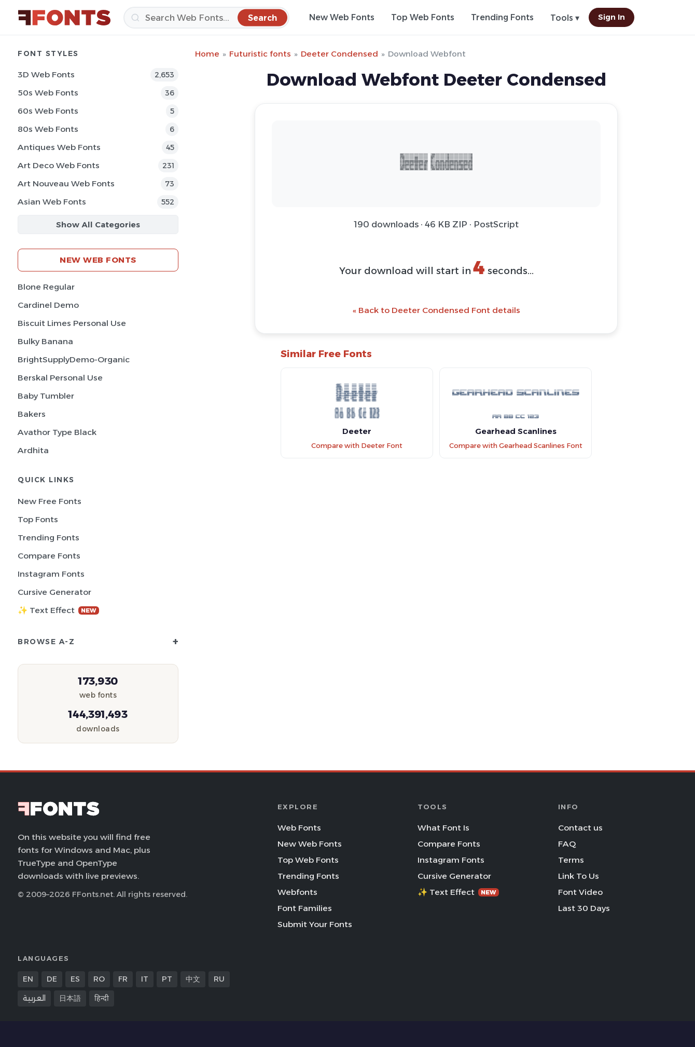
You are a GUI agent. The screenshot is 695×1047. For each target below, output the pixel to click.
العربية (34, 998)
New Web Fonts (341, 17)
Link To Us (578, 876)
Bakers (32, 414)
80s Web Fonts (48, 129)
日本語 (70, 998)
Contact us (580, 828)
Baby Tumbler (46, 396)
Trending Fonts (502, 17)
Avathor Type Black (57, 432)
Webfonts (297, 892)
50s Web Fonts (48, 93)
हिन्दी (101, 998)
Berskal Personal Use (60, 378)
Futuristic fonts (260, 54)
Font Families (304, 908)
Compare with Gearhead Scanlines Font (515, 446)
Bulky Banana (45, 341)
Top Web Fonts (422, 17)
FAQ (567, 844)
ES (75, 979)
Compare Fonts (49, 556)
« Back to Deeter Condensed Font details (436, 310)
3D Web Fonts (46, 74)
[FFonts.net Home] (64, 17)
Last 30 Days (584, 908)
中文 (193, 979)
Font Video (580, 892)
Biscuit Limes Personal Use (72, 323)
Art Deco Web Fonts (59, 165)
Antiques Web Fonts (59, 147)
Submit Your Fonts (314, 924)
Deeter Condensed (339, 54)
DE (52, 979)
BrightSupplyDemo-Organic (74, 359)
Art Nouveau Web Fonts (66, 183)
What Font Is (443, 828)
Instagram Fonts (51, 574)
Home (207, 54)
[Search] (206, 18)
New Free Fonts (49, 501)
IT (144, 979)
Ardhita (33, 450)
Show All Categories (98, 224)
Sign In (611, 17)
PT (167, 979)
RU (219, 979)
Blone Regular (46, 287)
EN (28, 979)
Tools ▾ (564, 18)
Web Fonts (299, 828)
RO (99, 979)
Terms (571, 860)
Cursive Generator (54, 592)
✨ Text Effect (58, 610)
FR (123, 979)
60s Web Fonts (48, 111)
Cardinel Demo (48, 305)
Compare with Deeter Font (356, 446)
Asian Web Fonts (52, 202)
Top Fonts (38, 519)
